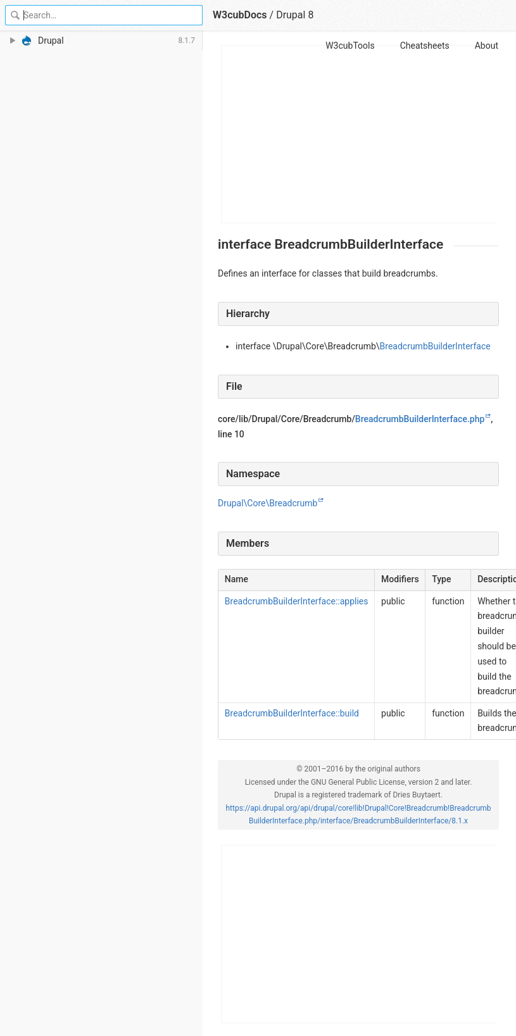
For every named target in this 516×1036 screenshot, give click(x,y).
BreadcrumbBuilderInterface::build (292, 713)
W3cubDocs (240, 15)
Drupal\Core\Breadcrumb (267, 503)
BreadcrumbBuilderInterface (435, 346)
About (486, 46)
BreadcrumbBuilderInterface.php (419, 419)
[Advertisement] (359, 134)
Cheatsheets (425, 46)
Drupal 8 (294, 15)
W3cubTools (349, 46)
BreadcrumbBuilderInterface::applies (296, 601)
